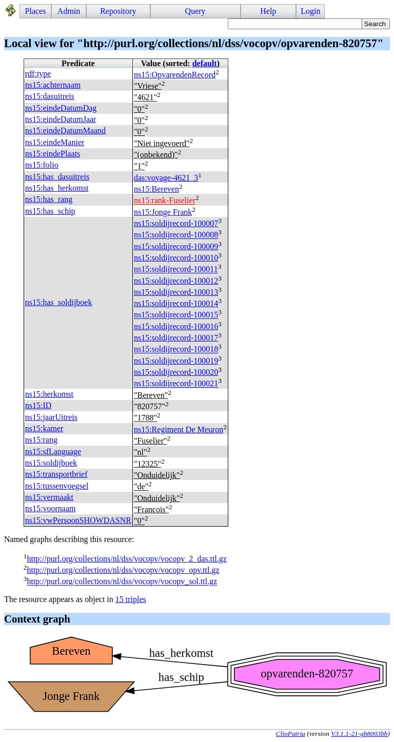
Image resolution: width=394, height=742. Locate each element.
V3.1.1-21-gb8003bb (359, 733)
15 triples (130, 599)
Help (268, 11)
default (204, 63)
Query (195, 11)
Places (35, 11)
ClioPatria (290, 733)
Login (310, 11)
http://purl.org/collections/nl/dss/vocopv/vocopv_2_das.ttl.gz (126, 558)
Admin (68, 11)
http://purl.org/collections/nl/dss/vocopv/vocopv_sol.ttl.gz (122, 581)
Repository (118, 11)
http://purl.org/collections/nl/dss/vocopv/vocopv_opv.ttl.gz (123, 570)
